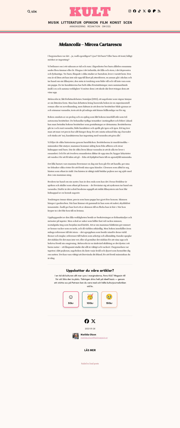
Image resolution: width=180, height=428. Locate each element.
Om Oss (106, 26)
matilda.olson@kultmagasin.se (94, 337)
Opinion (91, 22)
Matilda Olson (88, 334)
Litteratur (71, 22)
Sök (32, 11)
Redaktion (93, 26)
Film (104, 22)
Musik (53, 22)
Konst (115, 22)
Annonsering (77, 26)
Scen (127, 22)
